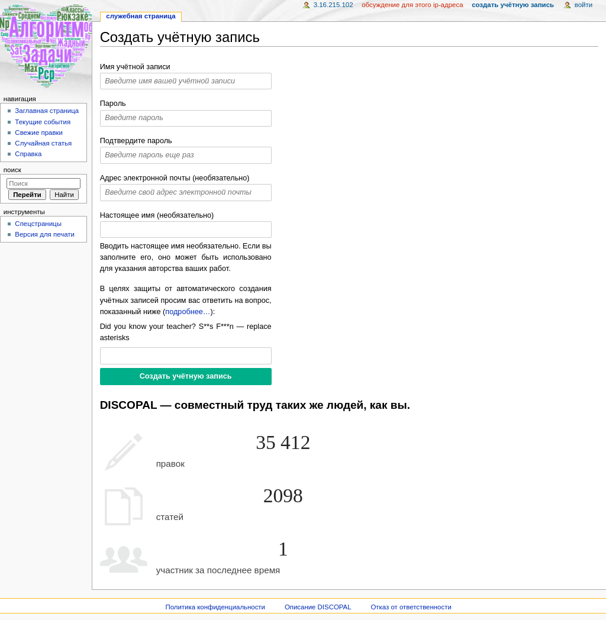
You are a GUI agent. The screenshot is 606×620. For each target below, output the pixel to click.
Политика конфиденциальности (215, 607)
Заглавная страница (47, 110)
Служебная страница (140, 16)
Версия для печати (45, 234)
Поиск (12, 169)
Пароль (113, 103)
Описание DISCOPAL (318, 607)
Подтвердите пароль (136, 141)
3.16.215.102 (333, 4)
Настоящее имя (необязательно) (157, 215)
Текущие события (42, 121)
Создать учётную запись (513, 4)
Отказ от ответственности (410, 607)
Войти (583, 4)
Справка (28, 153)
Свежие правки (39, 132)
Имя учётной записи (135, 67)
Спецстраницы (38, 223)
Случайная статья (43, 143)
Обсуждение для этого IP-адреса (412, 4)
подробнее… (187, 312)
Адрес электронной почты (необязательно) (175, 178)
